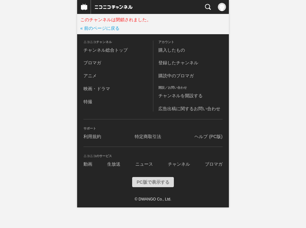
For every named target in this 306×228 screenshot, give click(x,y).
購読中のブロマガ (176, 75)
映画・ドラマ (96, 88)
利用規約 (92, 136)
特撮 (87, 101)
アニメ (90, 75)
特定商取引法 (148, 136)
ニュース (144, 164)
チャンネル (179, 164)
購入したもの (171, 50)
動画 (87, 164)
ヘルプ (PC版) (208, 136)
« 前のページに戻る (99, 28)
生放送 (113, 164)
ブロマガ (92, 62)
